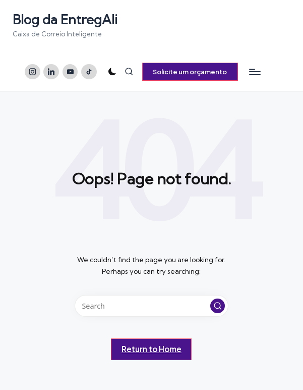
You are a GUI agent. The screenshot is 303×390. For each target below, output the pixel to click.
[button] (190, 72)
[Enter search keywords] (151, 306)
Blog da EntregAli (65, 20)
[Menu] (254, 72)
